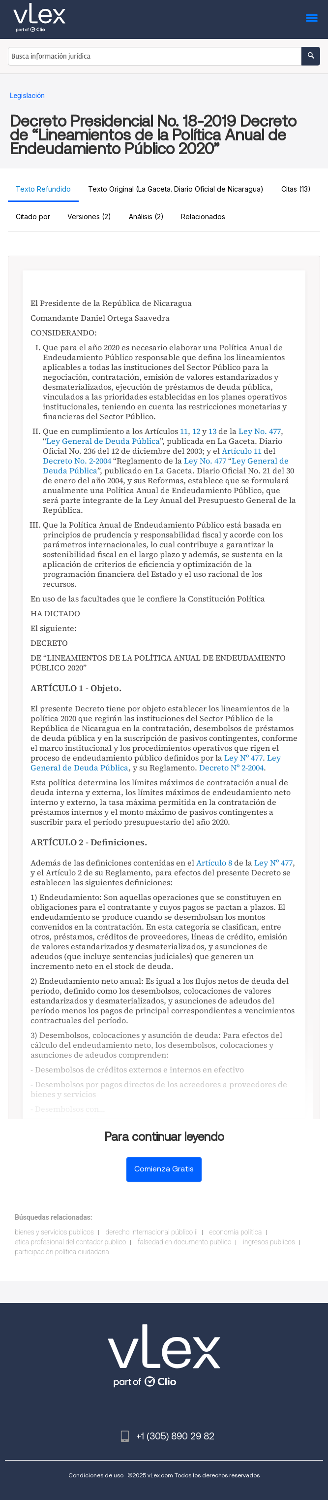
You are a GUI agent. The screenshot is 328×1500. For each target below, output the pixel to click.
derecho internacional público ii (151, 1232)
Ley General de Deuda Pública (103, 440)
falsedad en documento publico (184, 1242)
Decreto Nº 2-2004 (231, 767)
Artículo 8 (214, 862)
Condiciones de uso (95, 1475)
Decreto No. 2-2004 (77, 460)
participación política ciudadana (62, 1252)
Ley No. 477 (260, 431)
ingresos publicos (269, 1242)
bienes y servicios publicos (54, 1232)
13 (212, 431)
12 (196, 431)
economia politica (235, 1232)
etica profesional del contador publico (70, 1242)
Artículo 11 (242, 450)
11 (184, 431)
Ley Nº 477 (243, 757)
